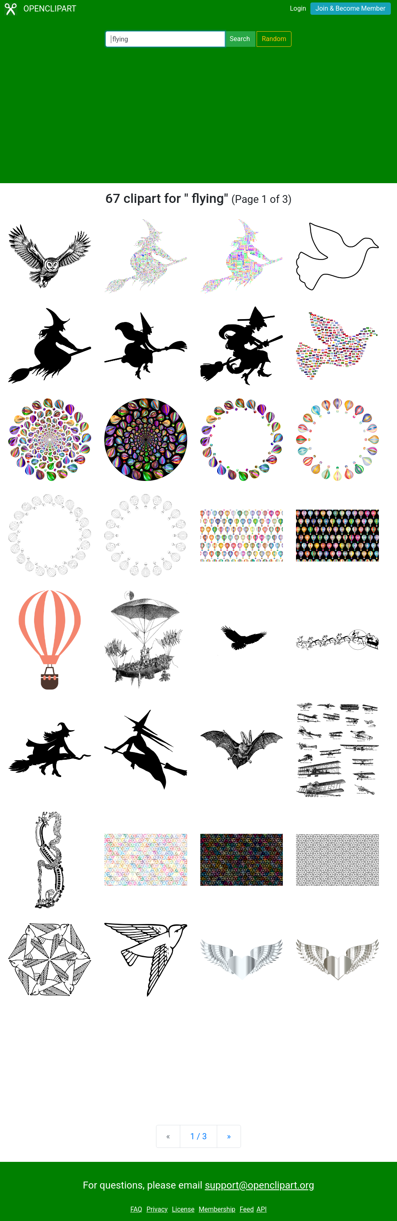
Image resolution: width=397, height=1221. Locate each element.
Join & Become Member (351, 8)
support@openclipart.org (259, 1185)
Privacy (157, 1209)
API (262, 1209)
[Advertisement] (198, 114)
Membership (217, 1209)
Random (274, 39)
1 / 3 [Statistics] (198, 1136)
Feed (247, 1209)
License (183, 1209)
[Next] (229, 1136)
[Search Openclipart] (165, 39)
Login (298, 8)
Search (240, 39)
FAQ (136, 1209)
